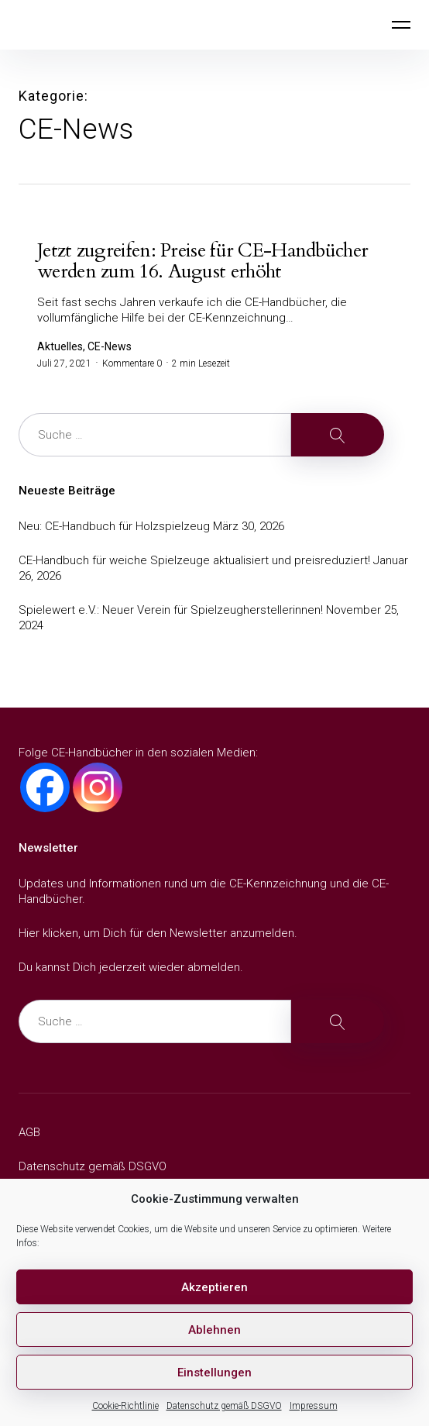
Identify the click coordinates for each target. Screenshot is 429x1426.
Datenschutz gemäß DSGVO (224, 1405)
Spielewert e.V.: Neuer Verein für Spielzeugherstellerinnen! (171, 610)
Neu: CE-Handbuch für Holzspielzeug (114, 526)
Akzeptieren (214, 1287)
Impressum (314, 1405)
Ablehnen (214, 1330)
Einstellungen (214, 1373)
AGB (29, 1132)
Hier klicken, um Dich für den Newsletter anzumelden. (158, 933)
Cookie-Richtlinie (125, 1405)
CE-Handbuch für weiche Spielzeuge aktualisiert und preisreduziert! (194, 560)
